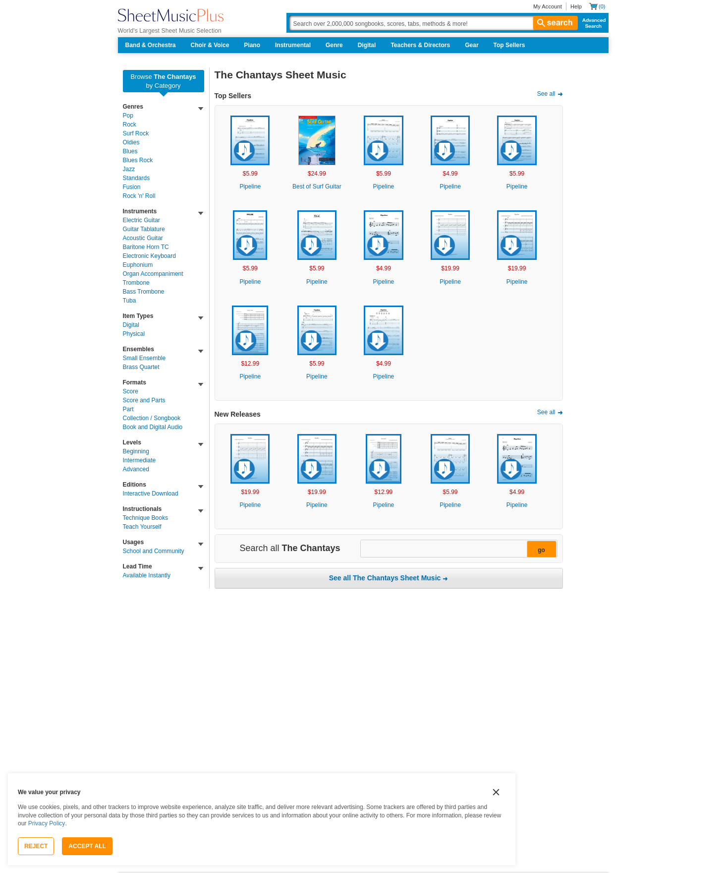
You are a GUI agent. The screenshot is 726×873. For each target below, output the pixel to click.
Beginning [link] (136, 451)
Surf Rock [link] (136, 133)
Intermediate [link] (139, 460)
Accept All (87, 846)
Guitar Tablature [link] (144, 229)
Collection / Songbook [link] (152, 418)
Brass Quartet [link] (141, 367)
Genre (334, 45)
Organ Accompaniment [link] (153, 274)
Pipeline (250, 186)
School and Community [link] (153, 551)
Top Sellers (509, 45)
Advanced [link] (136, 469)
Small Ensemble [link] (144, 358)
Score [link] (130, 391)
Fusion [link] (132, 187)
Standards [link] (136, 178)
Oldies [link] (131, 142)
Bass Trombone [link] (144, 292)
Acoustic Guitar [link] (143, 238)
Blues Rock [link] (138, 160)
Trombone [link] (136, 283)
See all (546, 93)
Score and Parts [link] (144, 400)
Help (576, 6)
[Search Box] (433, 22)
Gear (471, 45)
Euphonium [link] (138, 265)
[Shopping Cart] (597, 6)
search (555, 23)
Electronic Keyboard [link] (149, 256)
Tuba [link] (129, 301)
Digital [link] (131, 325)
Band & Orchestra (150, 45)
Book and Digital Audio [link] (153, 427)
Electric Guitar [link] (141, 220)
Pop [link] (128, 116)
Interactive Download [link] (150, 494)
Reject (36, 846)
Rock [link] (129, 124)
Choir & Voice (210, 45)
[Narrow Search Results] (458, 549)
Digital (367, 45)
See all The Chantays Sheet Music (385, 578)
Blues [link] (130, 151)
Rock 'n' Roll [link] (139, 196)
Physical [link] (134, 334)
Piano (252, 45)
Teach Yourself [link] (142, 527)
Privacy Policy (46, 823)
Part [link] (128, 409)
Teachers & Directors (420, 45)
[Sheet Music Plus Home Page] (170, 15)
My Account (547, 6)
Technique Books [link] (145, 518)
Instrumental (293, 45)
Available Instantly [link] (147, 575)
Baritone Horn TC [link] (146, 247)
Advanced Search (592, 23)
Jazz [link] (129, 169)
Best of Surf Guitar (316, 186)
